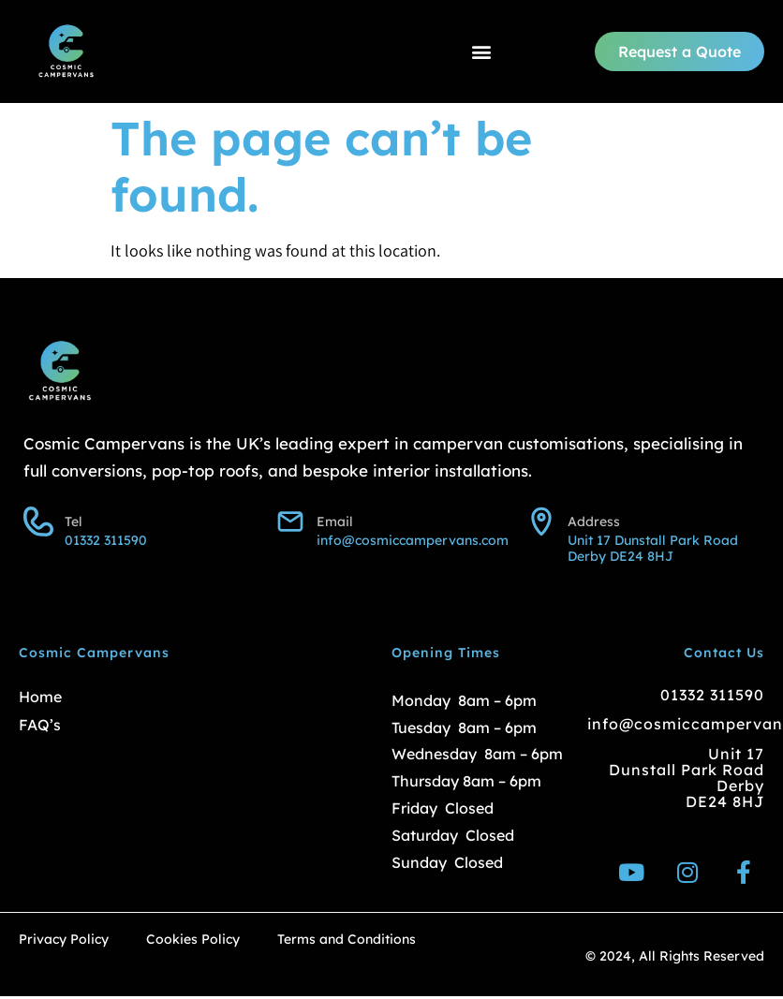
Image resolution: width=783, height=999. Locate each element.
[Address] (541, 521)
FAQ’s (40, 724)
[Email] (290, 521)
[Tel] (38, 521)
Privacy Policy (64, 940)
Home (40, 696)
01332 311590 (712, 694)
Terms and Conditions (346, 940)
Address (594, 521)
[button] (480, 52)
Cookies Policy (193, 940)
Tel (73, 521)
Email (335, 521)
